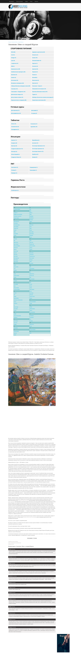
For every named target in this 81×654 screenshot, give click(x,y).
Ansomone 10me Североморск (14, 505)
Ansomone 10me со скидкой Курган (18, 42)
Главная (10, 42)
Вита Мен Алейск (59, 120)
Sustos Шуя (59, 128)
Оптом (32, 1)
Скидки (27, 1)
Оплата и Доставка (20, 1)
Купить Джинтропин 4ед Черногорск (15, 546)
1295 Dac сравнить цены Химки (63, 137)
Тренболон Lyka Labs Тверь (13, 545)
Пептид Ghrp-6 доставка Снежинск (63, 132)
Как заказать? (12, 1)
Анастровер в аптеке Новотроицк (61, 142)
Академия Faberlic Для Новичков (61, 135)
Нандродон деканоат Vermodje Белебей (63, 125)
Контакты (37, 1)
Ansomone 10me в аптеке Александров (31, 520)
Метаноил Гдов (11, 547)
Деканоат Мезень (60, 144)
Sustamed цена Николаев (60, 122)
